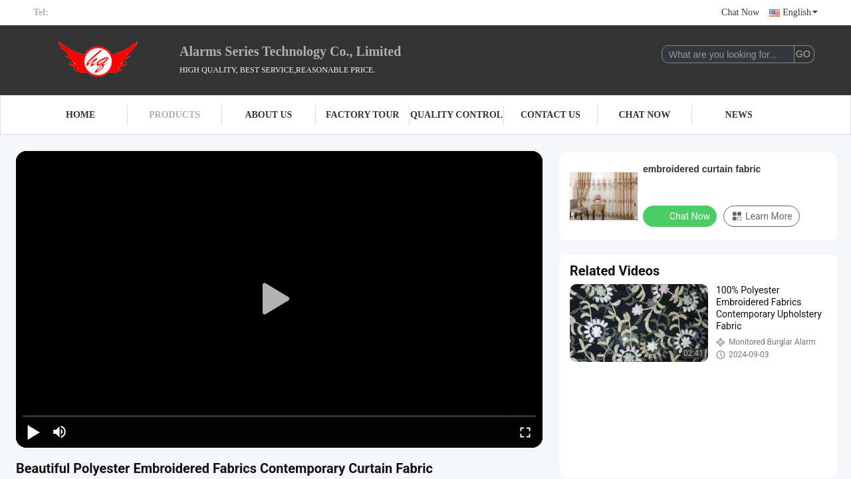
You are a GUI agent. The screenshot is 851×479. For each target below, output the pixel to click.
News (739, 115)
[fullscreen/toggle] (525, 432)
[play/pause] (33, 432)
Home (80, 115)
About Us (268, 115)
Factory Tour (362, 115)
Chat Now (740, 12)
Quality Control (456, 115)
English (800, 12)
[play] (279, 299)
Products (174, 115)
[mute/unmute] (60, 432)
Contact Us (550, 115)
